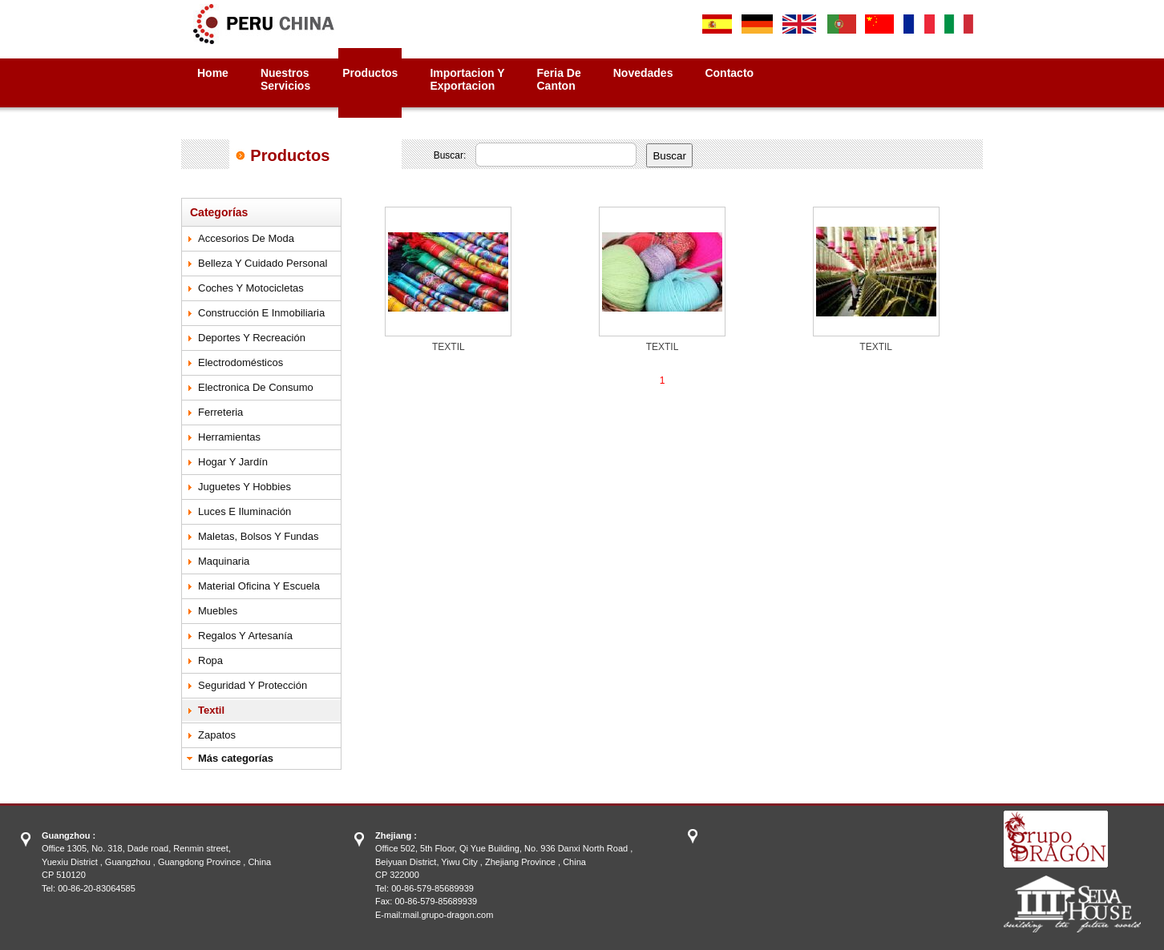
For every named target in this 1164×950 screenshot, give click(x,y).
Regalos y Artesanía (245, 636)
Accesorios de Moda (246, 238)
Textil (211, 710)
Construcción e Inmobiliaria (261, 313)
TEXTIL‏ (448, 346)
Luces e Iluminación (244, 511)
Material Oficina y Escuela (259, 586)
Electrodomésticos (240, 362)
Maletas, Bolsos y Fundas (258, 536)
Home (212, 72)
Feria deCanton (559, 79)
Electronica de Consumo (255, 387)
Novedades (643, 72)
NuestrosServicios (285, 79)
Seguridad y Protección (252, 685)
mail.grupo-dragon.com (447, 915)
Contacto (729, 72)
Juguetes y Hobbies (244, 487)
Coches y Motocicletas (251, 288)
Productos (370, 72)
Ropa (210, 660)
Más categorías (235, 758)
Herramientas (229, 437)
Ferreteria (220, 412)
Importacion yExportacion (467, 79)
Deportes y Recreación (251, 338)
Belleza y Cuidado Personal (262, 263)
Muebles (217, 611)
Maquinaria (223, 561)
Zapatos (217, 735)
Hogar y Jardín (233, 462)
